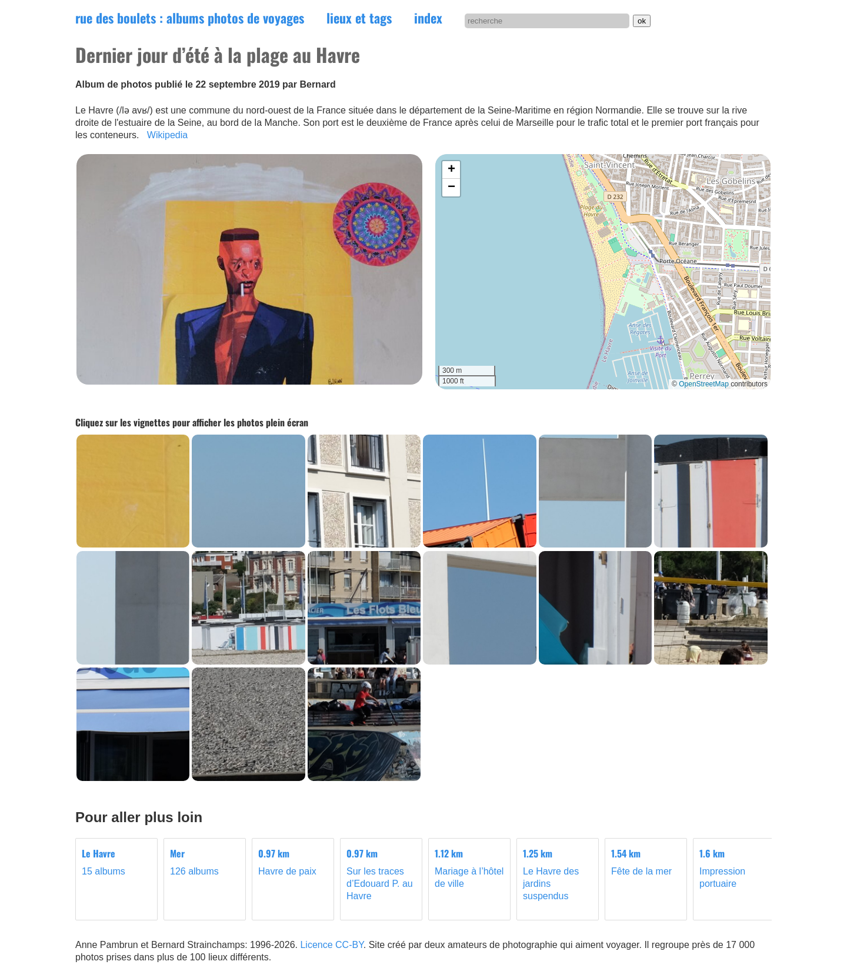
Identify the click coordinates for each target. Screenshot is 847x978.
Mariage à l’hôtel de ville (469, 868)
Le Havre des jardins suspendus (557, 873)
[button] (451, 170)
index (428, 17)
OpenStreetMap (704, 384)
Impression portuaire (734, 868)
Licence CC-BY (331, 945)
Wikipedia (167, 135)
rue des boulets (189, 17)
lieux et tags (359, 17)
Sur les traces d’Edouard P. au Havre (381, 873)
